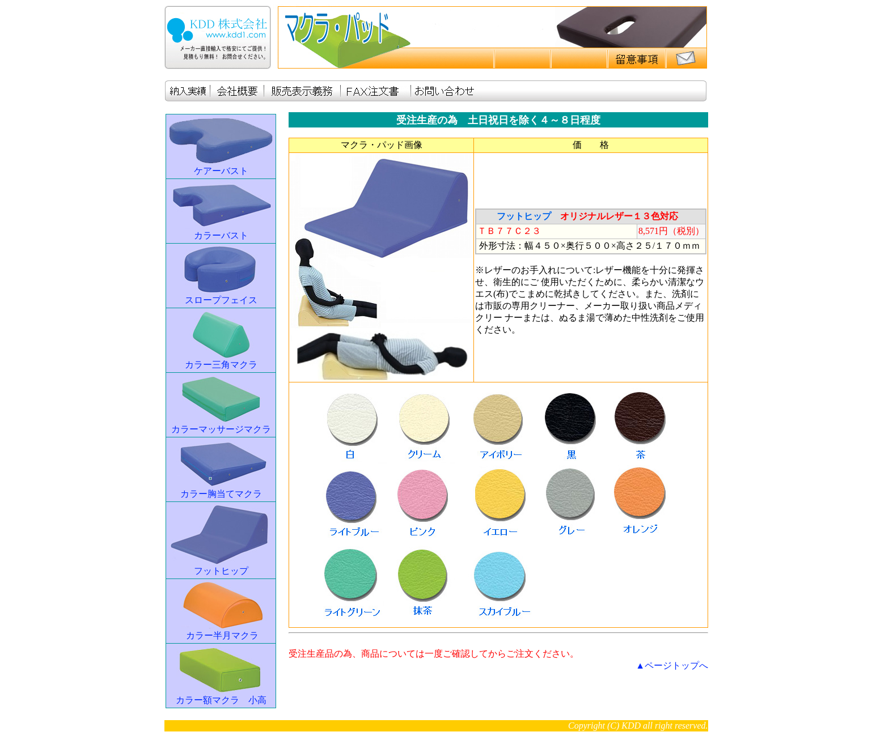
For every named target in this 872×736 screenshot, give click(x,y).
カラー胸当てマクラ (221, 494)
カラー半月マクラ (222, 635)
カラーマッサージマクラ (221, 429)
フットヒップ (221, 571)
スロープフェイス (221, 300)
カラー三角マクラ (221, 364)
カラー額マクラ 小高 (221, 700)
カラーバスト (221, 235)
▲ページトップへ (672, 665)
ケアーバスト (221, 171)
